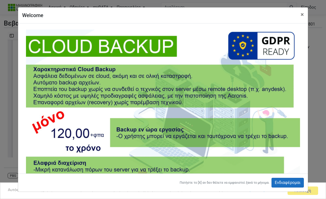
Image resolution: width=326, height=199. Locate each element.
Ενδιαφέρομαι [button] (288, 182)
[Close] (302, 14)
